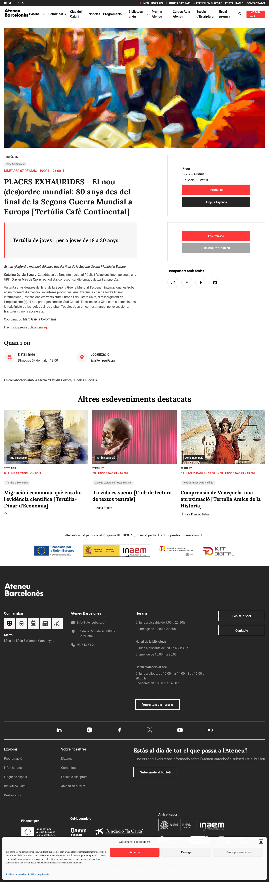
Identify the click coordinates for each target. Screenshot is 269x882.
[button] (261, 842)
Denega (186, 852)
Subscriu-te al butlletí (216, 248)
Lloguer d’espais (178, 3)
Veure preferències (238, 852)
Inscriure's (216, 189)
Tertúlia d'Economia (17, 482)
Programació (114, 14)
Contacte (241, 630)
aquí (46, 327)
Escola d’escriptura (74, 777)
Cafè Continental (15, 164)
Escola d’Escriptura (205, 14)
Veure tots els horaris (157, 705)
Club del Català (76, 14)
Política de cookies (16, 874)
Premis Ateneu (161, 14)
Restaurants (12, 795)
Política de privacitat (39, 874)
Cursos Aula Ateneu (181, 14)
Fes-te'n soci (255, 14)
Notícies (94, 14)
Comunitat (57, 14)
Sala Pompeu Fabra (102, 360)
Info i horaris (151, 3)
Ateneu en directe (208, 3)
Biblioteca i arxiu (139, 14)
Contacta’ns (256, 3)
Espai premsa (224, 14)
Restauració (234, 3)
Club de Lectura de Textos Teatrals (113, 482)
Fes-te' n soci (216, 236)
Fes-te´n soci (241, 616)
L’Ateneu (37, 14)
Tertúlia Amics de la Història (198, 482)
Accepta (134, 852)
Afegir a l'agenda (216, 202)
